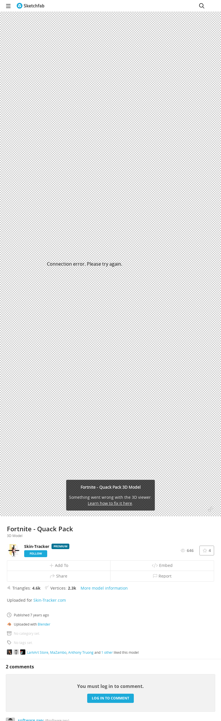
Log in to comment (110, 698)
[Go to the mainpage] (30, 6)
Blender (44, 624)
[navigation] (8, 5)
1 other (107, 652)
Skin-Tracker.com (49, 600)
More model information (104, 588)
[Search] (201, 5)
